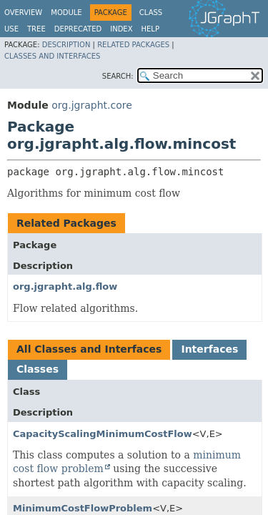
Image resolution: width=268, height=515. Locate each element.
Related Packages (133, 45)
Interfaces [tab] (209, 349)
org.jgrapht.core (91, 105)
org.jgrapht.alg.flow (65, 286)
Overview (23, 12)
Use (11, 29)
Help (150, 29)
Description (66, 45)
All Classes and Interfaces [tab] (89, 349)
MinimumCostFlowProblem (82, 508)
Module (66, 12)
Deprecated (78, 29)
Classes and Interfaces (52, 56)
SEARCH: (118, 76)
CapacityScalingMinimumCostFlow (102, 433)
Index (121, 29)
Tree (36, 29)
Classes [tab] (37, 369)
